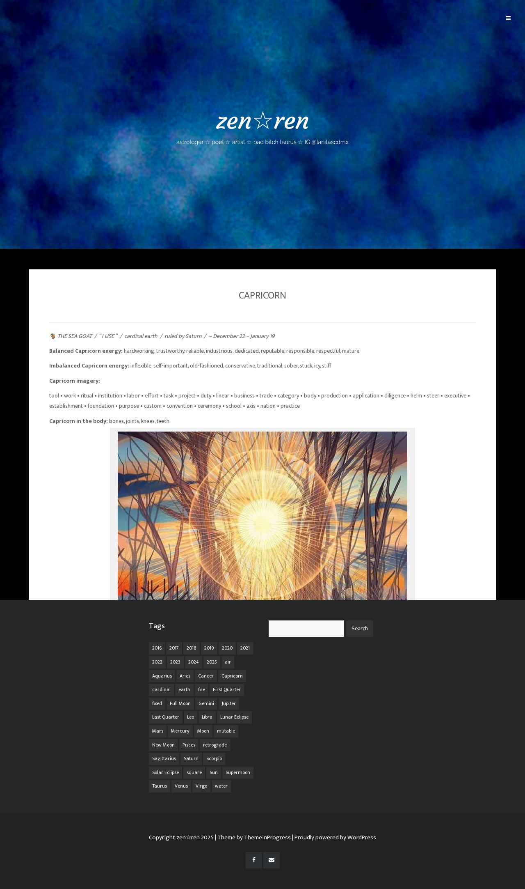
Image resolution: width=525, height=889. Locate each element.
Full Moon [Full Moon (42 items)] (180, 703)
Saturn (193, 336)
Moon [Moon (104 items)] (203, 731)
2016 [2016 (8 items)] (157, 648)
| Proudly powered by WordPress (334, 837)
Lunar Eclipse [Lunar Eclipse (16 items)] (234, 717)
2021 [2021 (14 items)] (245, 648)
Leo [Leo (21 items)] (190, 717)
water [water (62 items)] (221, 786)
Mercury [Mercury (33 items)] (180, 731)
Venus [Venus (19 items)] (181, 786)
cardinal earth (141, 336)
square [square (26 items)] (194, 772)
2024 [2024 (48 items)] (193, 662)
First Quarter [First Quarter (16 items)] (227, 689)
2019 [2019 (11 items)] (209, 648)
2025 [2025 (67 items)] (212, 662)
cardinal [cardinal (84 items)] (161, 689)
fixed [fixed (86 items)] (157, 703)
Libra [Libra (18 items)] (207, 717)
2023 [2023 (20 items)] (175, 662)
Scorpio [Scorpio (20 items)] (214, 758)
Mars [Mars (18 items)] (157, 731)
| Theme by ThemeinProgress (253, 837)
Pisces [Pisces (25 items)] (189, 745)
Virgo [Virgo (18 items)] (201, 786)
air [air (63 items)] (228, 662)
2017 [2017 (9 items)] (174, 648)
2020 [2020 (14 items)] (227, 648)
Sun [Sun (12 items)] (214, 772)
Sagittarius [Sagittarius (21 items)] (164, 758)
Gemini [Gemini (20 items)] (206, 703)
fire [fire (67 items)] (201, 689)
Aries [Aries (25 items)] (185, 676)
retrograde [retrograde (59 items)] (215, 745)
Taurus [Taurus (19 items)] (159, 786)
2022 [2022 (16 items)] (157, 662)
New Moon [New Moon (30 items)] (163, 745)
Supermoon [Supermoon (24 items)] (238, 772)
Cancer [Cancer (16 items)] (206, 676)
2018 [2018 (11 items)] (191, 648)
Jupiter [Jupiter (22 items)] (229, 703)
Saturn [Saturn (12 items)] (191, 758)
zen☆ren (262, 125)
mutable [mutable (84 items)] (226, 731)
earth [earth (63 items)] (184, 689)
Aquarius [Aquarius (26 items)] (162, 676)
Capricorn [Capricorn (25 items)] (232, 676)
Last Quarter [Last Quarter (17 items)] (165, 717)
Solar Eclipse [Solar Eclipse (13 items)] (165, 772)
